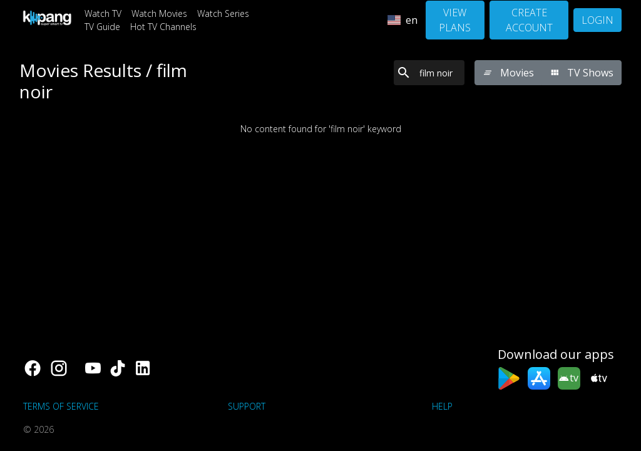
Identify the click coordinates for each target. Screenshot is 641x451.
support (246, 406)
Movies (508, 73)
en (402, 20)
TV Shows (581, 73)
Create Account (529, 20)
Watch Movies (159, 13)
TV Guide (102, 27)
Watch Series (223, 13)
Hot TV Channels (163, 27)
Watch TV (103, 13)
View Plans (455, 20)
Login (597, 20)
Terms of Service (61, 406)
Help (442, 406)
